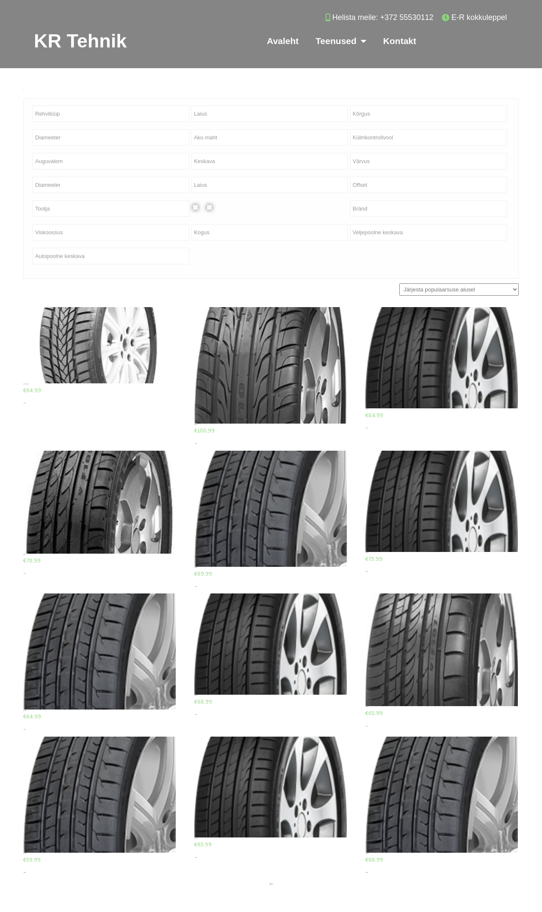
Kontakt (399, 41)
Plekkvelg (202, 207)
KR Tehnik (80, 41)
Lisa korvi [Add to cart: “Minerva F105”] (24, 573)
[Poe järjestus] (459, 289)
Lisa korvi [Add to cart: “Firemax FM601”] (195, 586)
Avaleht (283, 41)
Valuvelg (216, 207)
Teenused (340, 41)
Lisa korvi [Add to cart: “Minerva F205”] (367, 571)
